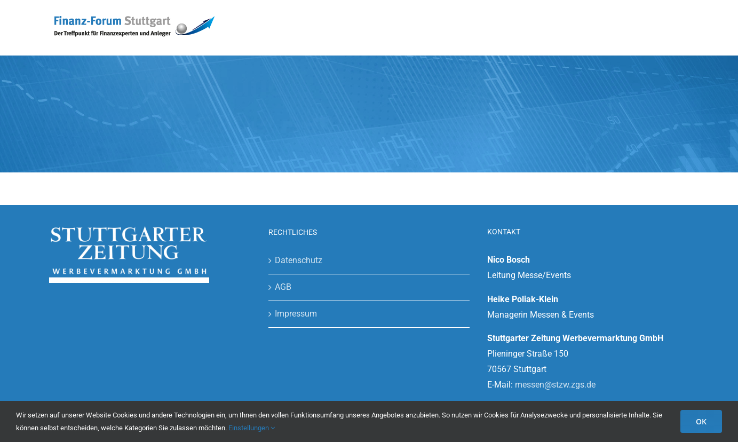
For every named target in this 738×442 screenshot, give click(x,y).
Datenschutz (298, 260)
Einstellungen (251, 428)
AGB (283, 287)
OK (701, 421)
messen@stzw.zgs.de (555, 385)
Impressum (296, 314)
